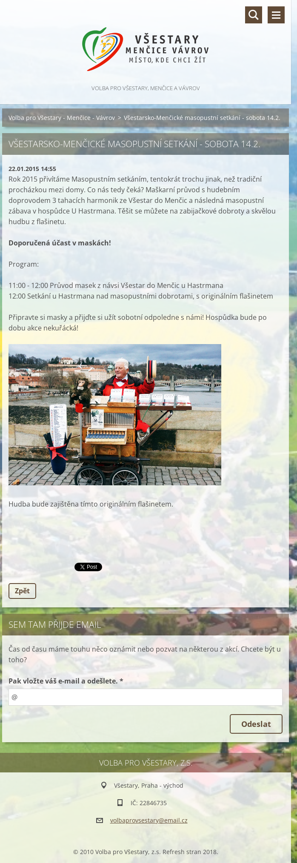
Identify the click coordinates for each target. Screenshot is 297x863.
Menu (276, 14)
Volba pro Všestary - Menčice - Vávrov (62, 118)
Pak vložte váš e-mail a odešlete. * (66, 681)
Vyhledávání (253, 14)
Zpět (22, 590)
